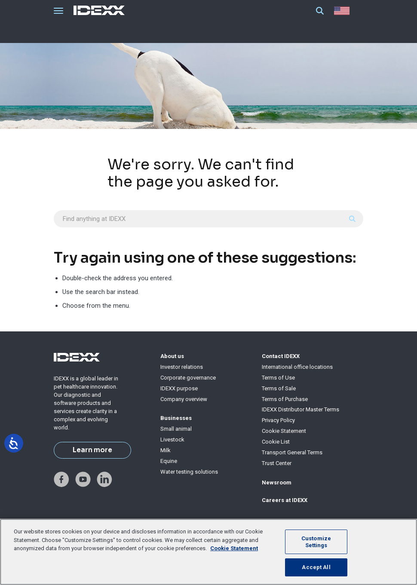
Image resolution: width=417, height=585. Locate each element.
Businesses (176, 418)
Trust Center (276, 463)
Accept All (316, 567)
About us (172, 356)
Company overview (183, 399)
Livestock (172, 439)
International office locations (297, 367)
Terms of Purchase (285, 399)
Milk (165, 450)
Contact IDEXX (281, 356)
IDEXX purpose (179, 388)
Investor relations (181, 367)
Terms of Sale (279, 388)
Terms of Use (278, 377)
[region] (208, 552)
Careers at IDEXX (284, 500)
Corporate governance (188, 377)
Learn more (92, 450)
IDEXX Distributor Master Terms (300, 409)
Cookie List (276, 441)
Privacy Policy (278, 420)
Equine (168, 461)
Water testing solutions (189, 472)
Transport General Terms (292, 452)
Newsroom (276, 482)
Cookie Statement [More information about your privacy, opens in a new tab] (234, 548)
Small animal (176, 429)
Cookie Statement (284, 431)
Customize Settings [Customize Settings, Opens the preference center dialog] (316, 541)
